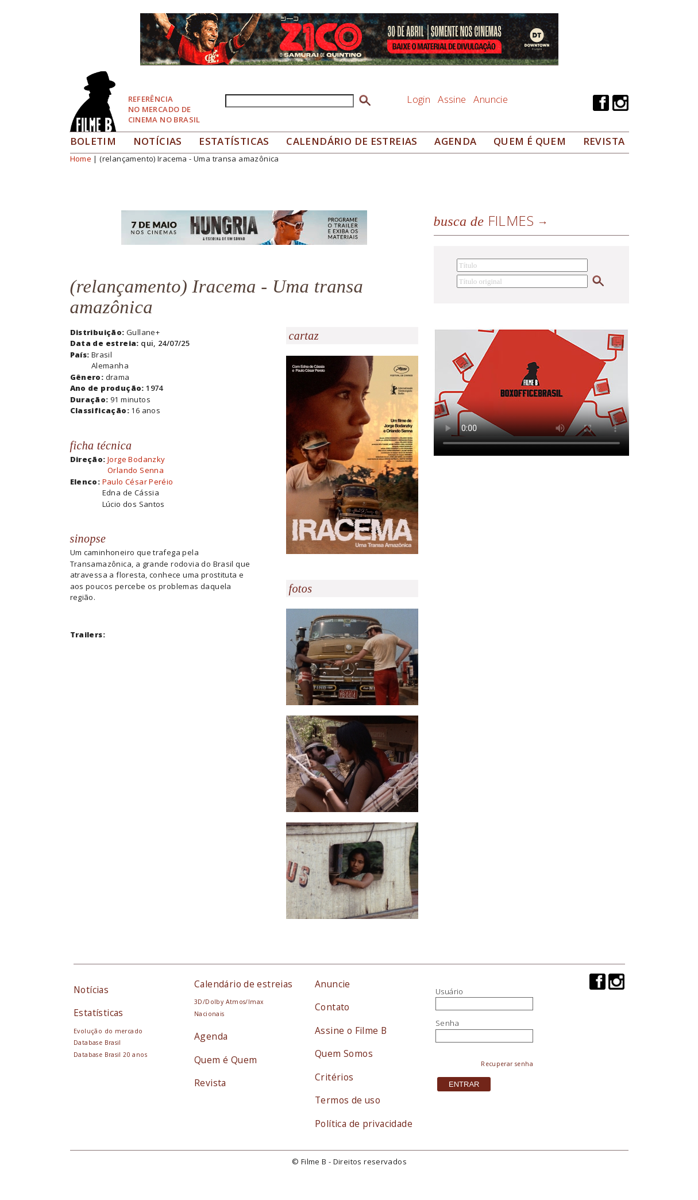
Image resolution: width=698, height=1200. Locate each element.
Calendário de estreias (243, 984)
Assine (452, 99)
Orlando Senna (135, 470)
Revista (604, 141)
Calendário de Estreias (352, 141)
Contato (332, 1007)
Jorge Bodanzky (136, 459)
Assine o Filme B (351, 1030)
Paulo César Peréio (137, 481)
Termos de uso (347, 1100)
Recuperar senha (507, 1064)
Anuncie (490, 99)
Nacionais (209, 1014)
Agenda (455, 141)
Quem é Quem (225, 1059)
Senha (447, 1023)
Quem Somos (344, 1053)
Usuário (449, 991)
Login (418, 99)
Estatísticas (234, 141)
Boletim (93, 141)
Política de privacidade (363, 1123)
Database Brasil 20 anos (110, 1055)
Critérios (334, 1077)
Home (81, 158)
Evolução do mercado (108, 1031)
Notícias (157, 141)
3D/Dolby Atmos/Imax (228, 1002)
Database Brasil (97, 1043)
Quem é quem (529, 141)
